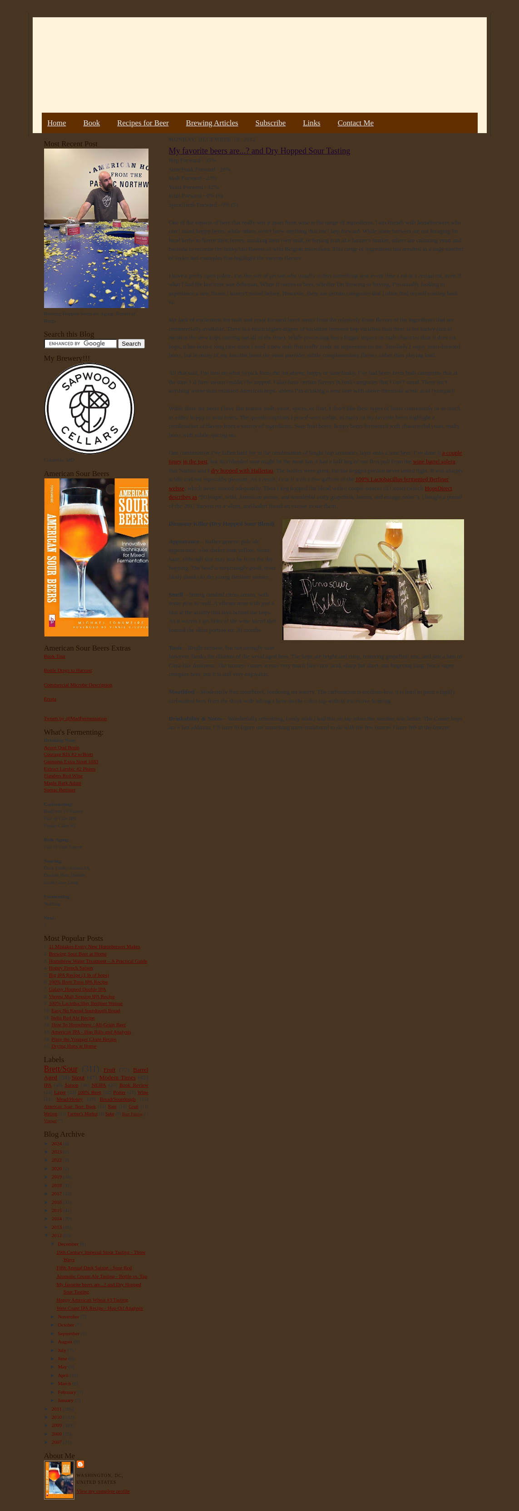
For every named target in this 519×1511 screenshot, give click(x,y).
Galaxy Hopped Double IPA (77, 989)
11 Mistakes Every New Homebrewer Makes (94, 946)
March (65, 1383)
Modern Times (117, 1077)
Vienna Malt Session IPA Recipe (81, 996)
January (66, 1400)
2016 (57, 1202)
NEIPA (99, 1085)
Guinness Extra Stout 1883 (71, 761)
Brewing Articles (212, 123)
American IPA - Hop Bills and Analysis (91, 1031)
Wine (143, 1092)
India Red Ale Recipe (73, 1017)
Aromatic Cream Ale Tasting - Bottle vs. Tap (101, 1276)
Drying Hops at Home (73, 1046)
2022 (57, 1160)
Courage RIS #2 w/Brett (68, 754)
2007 (57, 1442)
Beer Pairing (132, 1114)
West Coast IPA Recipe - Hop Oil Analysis (99, 1308)
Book (91, 123)
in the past (195, 461)
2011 (57, 1409)
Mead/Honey (69, 1099)
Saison (72, 1085)
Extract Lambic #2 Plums (70, 768)
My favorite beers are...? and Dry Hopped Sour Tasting (260, 150)
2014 (57, 1218)
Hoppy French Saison (71, 967)
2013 (57, 1227)
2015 (57, 1210)
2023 (57, 1151)
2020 (57, 1168)
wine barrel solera (434, 461)
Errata (50, 698)
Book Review (133, 1085)
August (66, 1341)
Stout (78, 1077)
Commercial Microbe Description (78, 684)
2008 (57, 1433)
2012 (57, 1235)
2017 (57, 1193)
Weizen (51, 1113)
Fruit (109, 1069)
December (69, 1244)
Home (56, 123)
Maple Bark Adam (63, 782)
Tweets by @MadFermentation (75, 718)
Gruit (133, 1106)
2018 (57, 1185)
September (69, 1333)
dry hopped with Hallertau (242, 470)
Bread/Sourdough (118, 1099)
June (63, 1358)
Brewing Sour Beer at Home (78, 953)
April (63, 1375)
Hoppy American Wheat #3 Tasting (92, 1299)
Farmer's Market (83, 1113)
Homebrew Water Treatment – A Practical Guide (98, 961)
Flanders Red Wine (63, 775)
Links (311, 123)
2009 (57, 1425)
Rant (112, 1106)
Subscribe (271, 123)
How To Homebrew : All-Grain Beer (88, 1024)
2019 (57, 1176)
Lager (60, 1092)
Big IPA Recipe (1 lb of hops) (79, 975)
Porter (119, 1092)
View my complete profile (103, 1491)
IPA (48, 1085)
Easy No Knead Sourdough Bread (85, 1010)
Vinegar (50, 1120)
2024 (57, 1143)
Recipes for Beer (143, 123)
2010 (57, 1417)
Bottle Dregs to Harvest (68, 670)
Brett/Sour (61, 1069)
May (63, 1366)
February (67, 1392)
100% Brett (89, 1092)
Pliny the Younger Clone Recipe (84, 1039)
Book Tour (55, 656)
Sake (109, 1113)
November (69, 1316)
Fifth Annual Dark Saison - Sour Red (94, 1267)
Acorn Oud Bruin (61, 747)
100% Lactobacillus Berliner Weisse (86, 1003)
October (66, 1324)
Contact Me (356, 123)
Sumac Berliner (60, 789)
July (62, 1350)
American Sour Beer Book (70, 1106)
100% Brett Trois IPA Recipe (78, 981)
